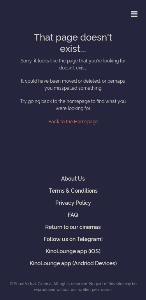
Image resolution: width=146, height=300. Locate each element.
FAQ (73, 214)
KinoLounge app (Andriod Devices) (73, 262)
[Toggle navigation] (134, 14)
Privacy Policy (73, 202)
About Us (73, 178)
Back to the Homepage (73, 121)
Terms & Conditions (73, 190)
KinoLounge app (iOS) (73, 250)
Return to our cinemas (73, 226)
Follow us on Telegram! (73, 238)
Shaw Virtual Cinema (33, 12)
